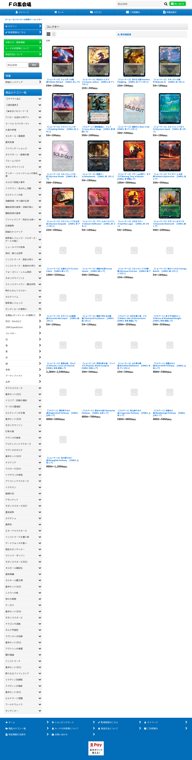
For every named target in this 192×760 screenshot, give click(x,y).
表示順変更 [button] (124, 34)
